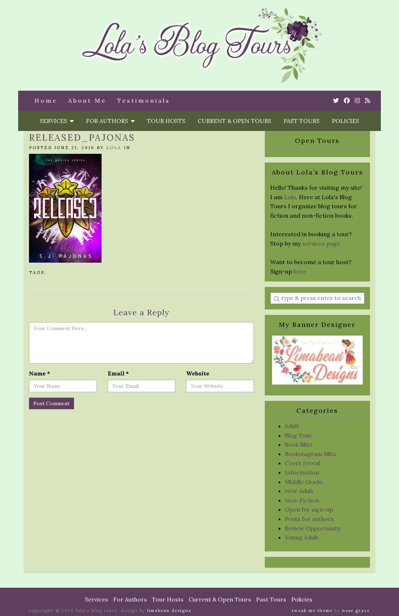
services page (321, 243)
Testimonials (143, 100)
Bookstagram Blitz (310, 453)
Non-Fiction (302, 500)
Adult (292, 426)
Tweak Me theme (312, 610)
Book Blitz (298, 444)
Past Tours (302, 120)
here (299, 271)
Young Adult (301, 537)
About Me (87, 100)
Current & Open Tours (234, 120)
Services (57, 120)
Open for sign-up (309, 509)
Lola (114, 147)
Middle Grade (303, 481)
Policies (345, 120)
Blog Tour (298, 435)
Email (118, 373)
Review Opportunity (312, 528)
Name (39, 373)
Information (302, 472)
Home (45, 100)
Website (197, 373)
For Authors (110, 120)
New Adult (299, 490)
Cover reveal (302, 463)
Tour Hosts (166, 120)
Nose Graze (356, 610)
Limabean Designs (169, 610)
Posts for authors (309, 518)
